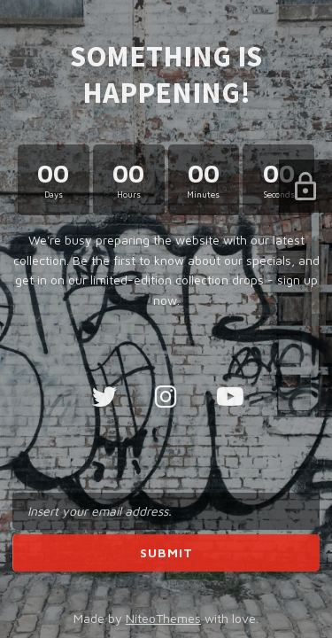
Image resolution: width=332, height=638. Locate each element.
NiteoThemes (163, 618)
